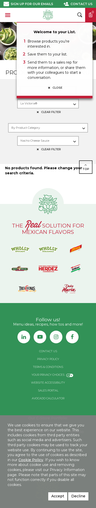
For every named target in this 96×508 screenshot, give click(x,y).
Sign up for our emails (32, 4)
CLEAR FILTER (48, 112)
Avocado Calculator (48, 398)
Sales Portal (48, 390)
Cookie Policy (30, 460)
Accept (57, 496)
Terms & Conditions (48, 367)
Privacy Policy (48, 359)
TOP (85, 167)
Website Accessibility (48, 382)
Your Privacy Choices (48, 375)
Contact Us (81, 4)
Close (54, 87)
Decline (78, 496)
